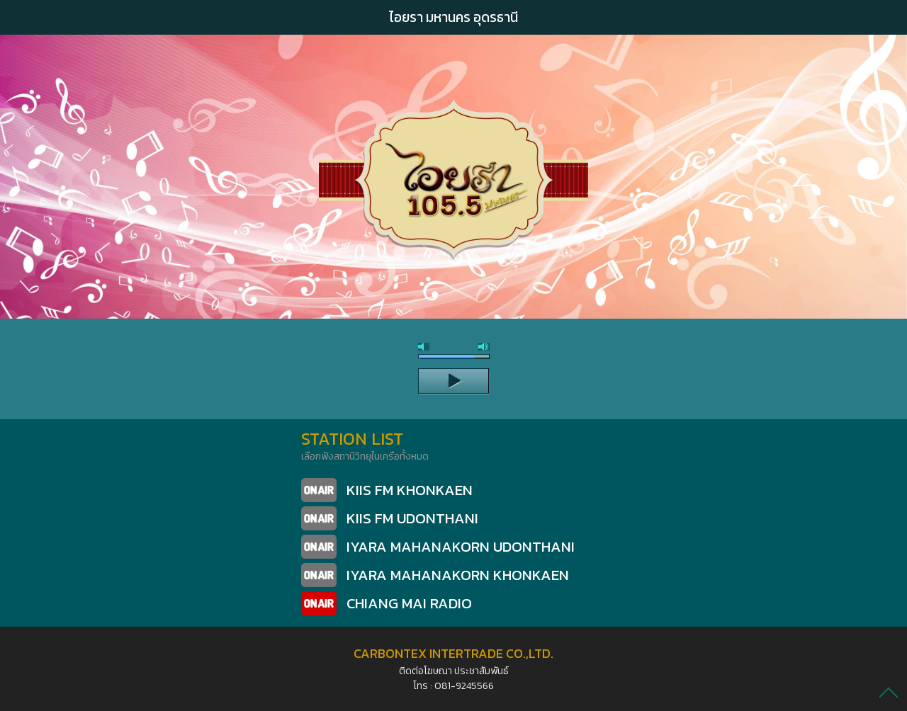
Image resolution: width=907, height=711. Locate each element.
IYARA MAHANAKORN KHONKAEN (458, 575)
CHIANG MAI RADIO (409, 603)
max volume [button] (484, 347)
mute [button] (423, 347)
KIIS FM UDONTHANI (412, 518)
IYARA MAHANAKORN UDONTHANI (461, 546)
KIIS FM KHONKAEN (410, 490)
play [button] (454, 381)
